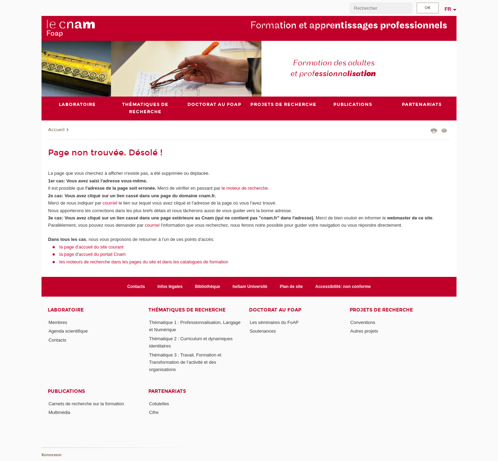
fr (448, 9)
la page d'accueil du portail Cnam (92, 254)
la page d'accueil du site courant (91, 247)
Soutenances (263, 331)
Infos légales (170, 286)
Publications (66, 391)
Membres (57, 322)
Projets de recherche (381, 310)
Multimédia (59, 412)
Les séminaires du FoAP (274, 322)
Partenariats (167, 391)
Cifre (153, 412)
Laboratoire (66, 310)
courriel (110, 203)
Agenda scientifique (67, 331)
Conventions (362, 322)
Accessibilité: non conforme (343, 286)
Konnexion (52, 455)
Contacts (136, 286)
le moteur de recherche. (244, 188)
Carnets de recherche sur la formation (86, 403)
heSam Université (249, 286)
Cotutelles (159, 403)
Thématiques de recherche (186, 310)
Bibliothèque (207, 286)
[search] (381, 8)
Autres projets (364, 331)
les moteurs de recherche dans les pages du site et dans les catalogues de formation (144, 261)
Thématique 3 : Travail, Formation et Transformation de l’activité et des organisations (185, 362)
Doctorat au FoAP (275, 310)
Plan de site (291, 286)
